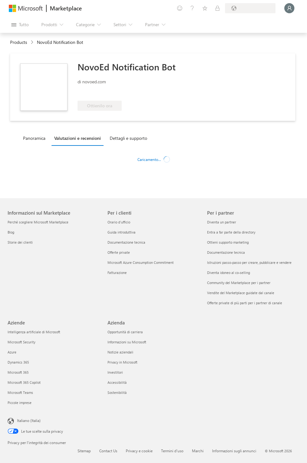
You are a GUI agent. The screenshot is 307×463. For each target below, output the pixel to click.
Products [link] (18, 42)
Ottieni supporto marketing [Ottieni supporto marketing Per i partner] (228, 242)
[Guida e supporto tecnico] (192, 8)
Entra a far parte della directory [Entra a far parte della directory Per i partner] (231, 232)
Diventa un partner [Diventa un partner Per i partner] (221, 222)
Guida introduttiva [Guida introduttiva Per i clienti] (121, 232)
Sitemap (84, 450)
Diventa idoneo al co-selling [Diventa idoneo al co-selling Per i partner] (228, 272)
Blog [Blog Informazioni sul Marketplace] (11, 232)
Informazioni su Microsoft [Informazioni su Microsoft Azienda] (126, 342)
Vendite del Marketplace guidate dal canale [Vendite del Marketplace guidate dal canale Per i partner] (240, 292)
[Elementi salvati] (205, 8)
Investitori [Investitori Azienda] (115, 372)
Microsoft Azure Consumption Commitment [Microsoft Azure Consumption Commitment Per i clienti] (140, 262)
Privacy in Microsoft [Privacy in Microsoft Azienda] (122, 362)
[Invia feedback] (180, 8)
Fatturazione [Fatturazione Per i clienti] (117, 272)
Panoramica (34, 138)
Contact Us (108, 450)
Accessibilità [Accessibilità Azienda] (117, 382)
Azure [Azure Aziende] (12, 352)
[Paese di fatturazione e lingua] (250, 8)
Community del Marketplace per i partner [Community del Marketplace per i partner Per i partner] (238, 282)
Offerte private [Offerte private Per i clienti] (118, 252)
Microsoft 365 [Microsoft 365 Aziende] (18, 372)
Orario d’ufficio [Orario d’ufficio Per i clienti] (118, 222)
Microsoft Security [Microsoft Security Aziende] (21, 342)
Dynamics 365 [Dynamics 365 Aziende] (18, 362)
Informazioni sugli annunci (234, 450)
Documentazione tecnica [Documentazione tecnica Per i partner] (226, 252)
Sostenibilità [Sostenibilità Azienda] (117, 392)
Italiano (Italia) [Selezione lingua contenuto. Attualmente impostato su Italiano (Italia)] (29, 420)
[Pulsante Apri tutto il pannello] (20, 24)
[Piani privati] (217, 8)
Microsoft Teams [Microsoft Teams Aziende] (20, 392)
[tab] (35, 138)
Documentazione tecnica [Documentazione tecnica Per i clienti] (126, 242)
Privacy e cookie (139, 450)
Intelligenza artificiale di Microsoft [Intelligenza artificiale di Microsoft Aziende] (34, 331)
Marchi (198, 450)
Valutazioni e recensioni (77, 138)
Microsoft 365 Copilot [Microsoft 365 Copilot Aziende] (24, 382)
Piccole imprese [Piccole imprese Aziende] (20, 402)
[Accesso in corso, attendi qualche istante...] (289, 8)
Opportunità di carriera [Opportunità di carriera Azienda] (125, 331)
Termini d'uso (172, 450)
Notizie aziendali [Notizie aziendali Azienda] (120, 352)
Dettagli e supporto (128, 138)
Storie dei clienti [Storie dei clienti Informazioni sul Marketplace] (20, 242)
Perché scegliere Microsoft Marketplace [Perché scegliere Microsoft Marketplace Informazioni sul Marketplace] (38, 222)
